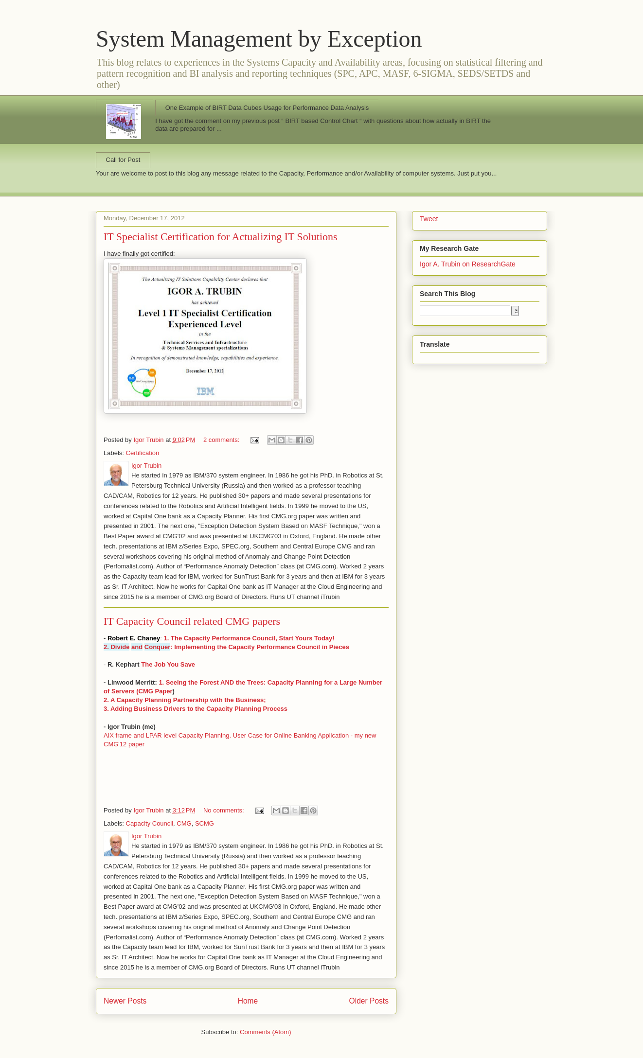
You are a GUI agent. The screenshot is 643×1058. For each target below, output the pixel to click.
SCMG (204, 823)
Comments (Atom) (265, 1032)
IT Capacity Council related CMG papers (192, 621)
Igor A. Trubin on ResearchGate (468, 264)
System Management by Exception (259, 39)
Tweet (429, 219)
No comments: (224, 810)
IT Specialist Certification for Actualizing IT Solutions (221, 236)
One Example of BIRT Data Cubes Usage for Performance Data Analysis (267, 107)
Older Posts (369, 1001)
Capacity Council (150, 823)
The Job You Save (168, 664)
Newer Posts (125, 1001)
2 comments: (222, 439)
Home (248, 1001)
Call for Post (123, 159)
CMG (184, 823)
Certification (143, 453)
